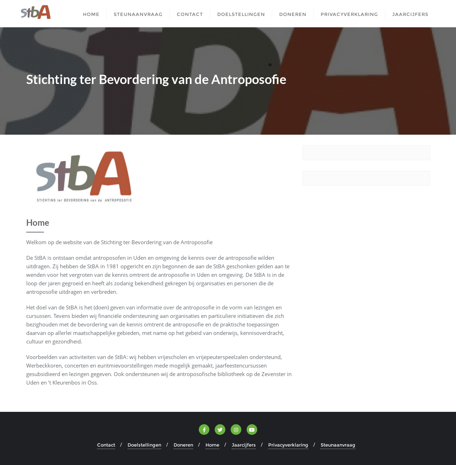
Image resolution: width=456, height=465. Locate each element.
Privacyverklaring (288, 445)
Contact (106, 445)
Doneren (183, 445)
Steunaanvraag (338, 445)
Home (212, 445)
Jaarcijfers (244, 445)
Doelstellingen (144, 445)
